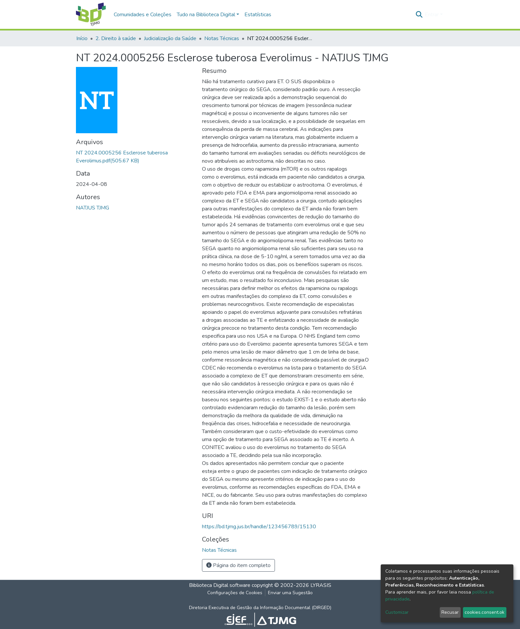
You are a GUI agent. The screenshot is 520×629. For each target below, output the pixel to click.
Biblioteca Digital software (219, 585)
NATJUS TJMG (92, 207)
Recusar (450, 612)
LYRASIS (320, 585)
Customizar (397, 612)
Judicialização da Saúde (170, 38)
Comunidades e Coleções (142, 14)
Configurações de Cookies (234, 593)
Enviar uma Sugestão (290, 593)
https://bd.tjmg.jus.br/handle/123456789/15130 (259, 526)
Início (82, 38)
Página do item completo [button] (238, 565)
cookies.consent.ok (484, 612)
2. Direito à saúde (116, 38)
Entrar (432, 14)
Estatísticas (257, 14)
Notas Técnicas (221, 38)
